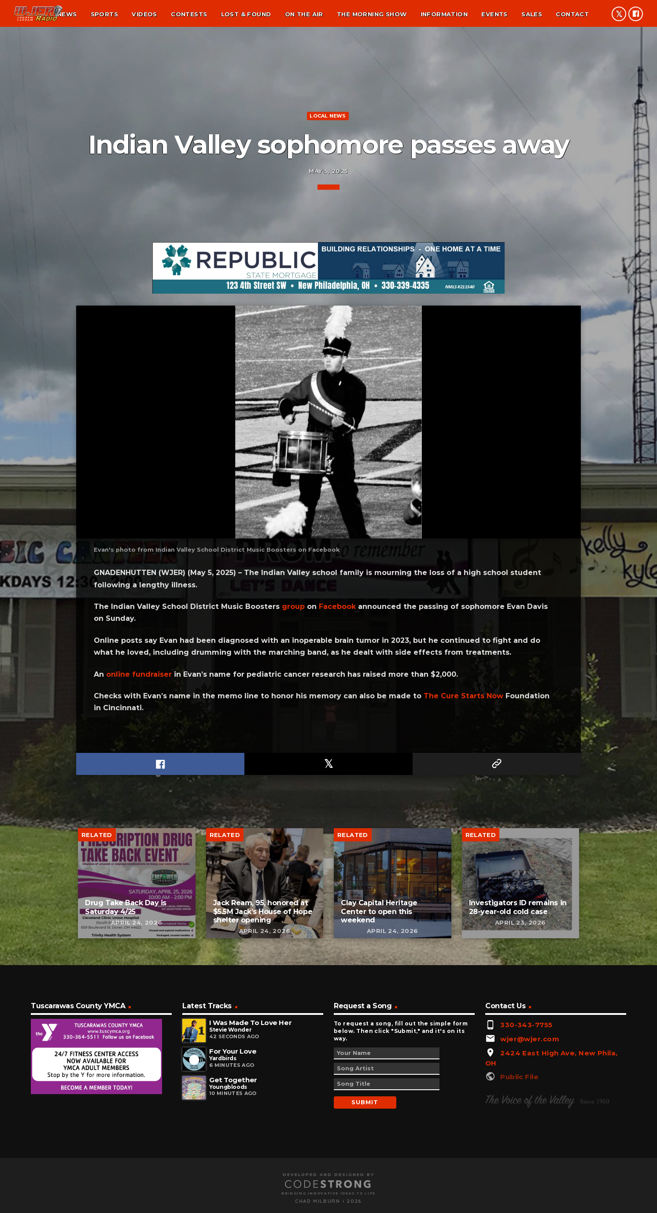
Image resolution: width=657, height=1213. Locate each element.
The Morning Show (371, 14)
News (67, 14)
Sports (104, 14)
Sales (531, 14)
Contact (572, 14)
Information (444, 14)
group (293, 946)
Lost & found (246, 14)
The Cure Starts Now (463, 1036)
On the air (304, 14)
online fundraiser (139, 1014)
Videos (144, 14)
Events (494, 14)
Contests (189, 14)
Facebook (337, 946)
